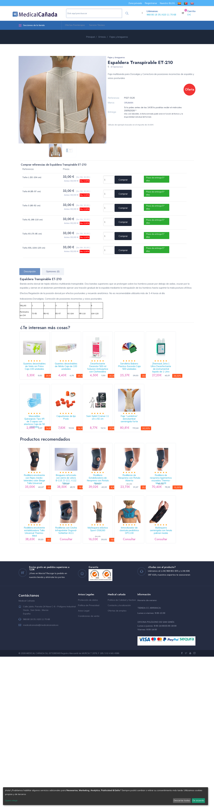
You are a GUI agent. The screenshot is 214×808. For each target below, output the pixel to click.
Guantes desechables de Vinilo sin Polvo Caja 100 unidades (38, 374)
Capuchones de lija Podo (117, 431)
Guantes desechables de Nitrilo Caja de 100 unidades (77, 373)
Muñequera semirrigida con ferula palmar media (78, 680)
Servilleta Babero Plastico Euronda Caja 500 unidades (156, 373)
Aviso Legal (83, 762)
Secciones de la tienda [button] (32, 25)
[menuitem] (179, 3)
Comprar (123, 179)
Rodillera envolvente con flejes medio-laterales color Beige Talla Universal (38, 561)
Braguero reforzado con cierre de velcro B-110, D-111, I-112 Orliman (77, 561)
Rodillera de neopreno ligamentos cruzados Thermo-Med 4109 (38, 621)
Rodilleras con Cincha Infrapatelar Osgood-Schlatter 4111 (117, 621)
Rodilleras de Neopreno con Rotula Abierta (156, 560)
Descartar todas (182, 800)
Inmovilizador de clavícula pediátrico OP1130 (38, 680)
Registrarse (151, 3)
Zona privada (135, 3)
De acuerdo (198, 800)
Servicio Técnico (97, 25)
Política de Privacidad (88, 756)
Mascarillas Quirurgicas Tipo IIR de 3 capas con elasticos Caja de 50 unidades (77, 434)
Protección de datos (88, 751)
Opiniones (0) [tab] (53, 271)
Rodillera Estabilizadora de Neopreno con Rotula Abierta (117, 560)
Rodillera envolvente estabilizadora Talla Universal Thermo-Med (78, 621)
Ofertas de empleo (117, 762)
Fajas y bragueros (116, 57)
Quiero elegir (11, 800)
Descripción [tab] (30, 271)
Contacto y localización (119, 756)
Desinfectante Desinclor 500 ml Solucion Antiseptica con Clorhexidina (117, 374)
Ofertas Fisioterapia (75, 25)
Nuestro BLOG (167, 3)
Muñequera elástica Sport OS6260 (156, 620)
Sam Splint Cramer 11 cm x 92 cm (156, 433)
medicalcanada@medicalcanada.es (40, 776)
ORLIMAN (128, 102)
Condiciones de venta (88, 767)
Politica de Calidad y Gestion (122, 751)
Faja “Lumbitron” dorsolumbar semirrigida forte (38, 494)
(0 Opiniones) (117, 67)
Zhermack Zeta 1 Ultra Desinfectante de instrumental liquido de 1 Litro (38, 434)
